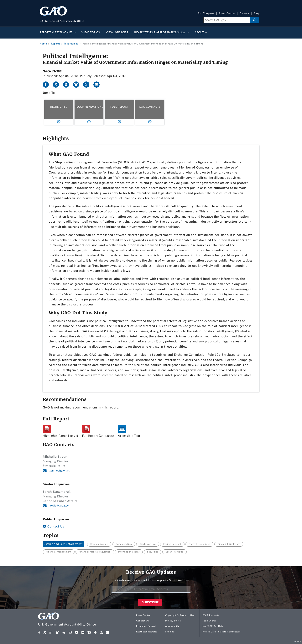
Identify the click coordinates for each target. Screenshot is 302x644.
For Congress (206, 13)
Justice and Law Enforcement (63, 544)
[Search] (226, 20)
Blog (256, 13)
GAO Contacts (149, 107)
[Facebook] (47, 84)
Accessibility (172, 626)
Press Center (227, 13)
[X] (57, 84)
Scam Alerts (209, 621)
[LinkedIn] (67, 84)
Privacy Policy (173, 621)
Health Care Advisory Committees (221, 632)
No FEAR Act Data (212, 626)
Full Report (119, 107)
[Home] (74, 619)
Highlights (58, 107)
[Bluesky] (77, 84)
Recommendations (89, 107)
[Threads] (87, 84)
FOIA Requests (210, 615)
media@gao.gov (59, 505)
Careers (244, 13)
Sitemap (169, 632)
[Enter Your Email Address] (151, 589)
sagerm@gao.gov (59, 470)
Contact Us (53, 526)
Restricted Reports (146, 632)
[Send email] (98, 84)
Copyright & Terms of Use (180, 615)
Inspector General (146, 626)
